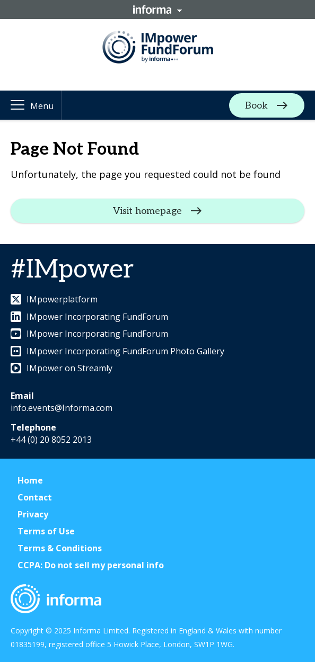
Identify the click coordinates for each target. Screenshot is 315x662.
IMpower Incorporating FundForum (89, 317)
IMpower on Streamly (61, 368)
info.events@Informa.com (61, 408)
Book (256, 105)
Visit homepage (147, 211)
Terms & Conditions (60, 548)
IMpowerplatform (54, 299)
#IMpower (72, 270)
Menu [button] (42, 106)
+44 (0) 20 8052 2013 (51, 439)
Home (30, 480)
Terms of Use (46, 531)
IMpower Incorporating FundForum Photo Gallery (117, 351)
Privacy (33, 514)
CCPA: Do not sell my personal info (91, 565)
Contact (35, 497)
